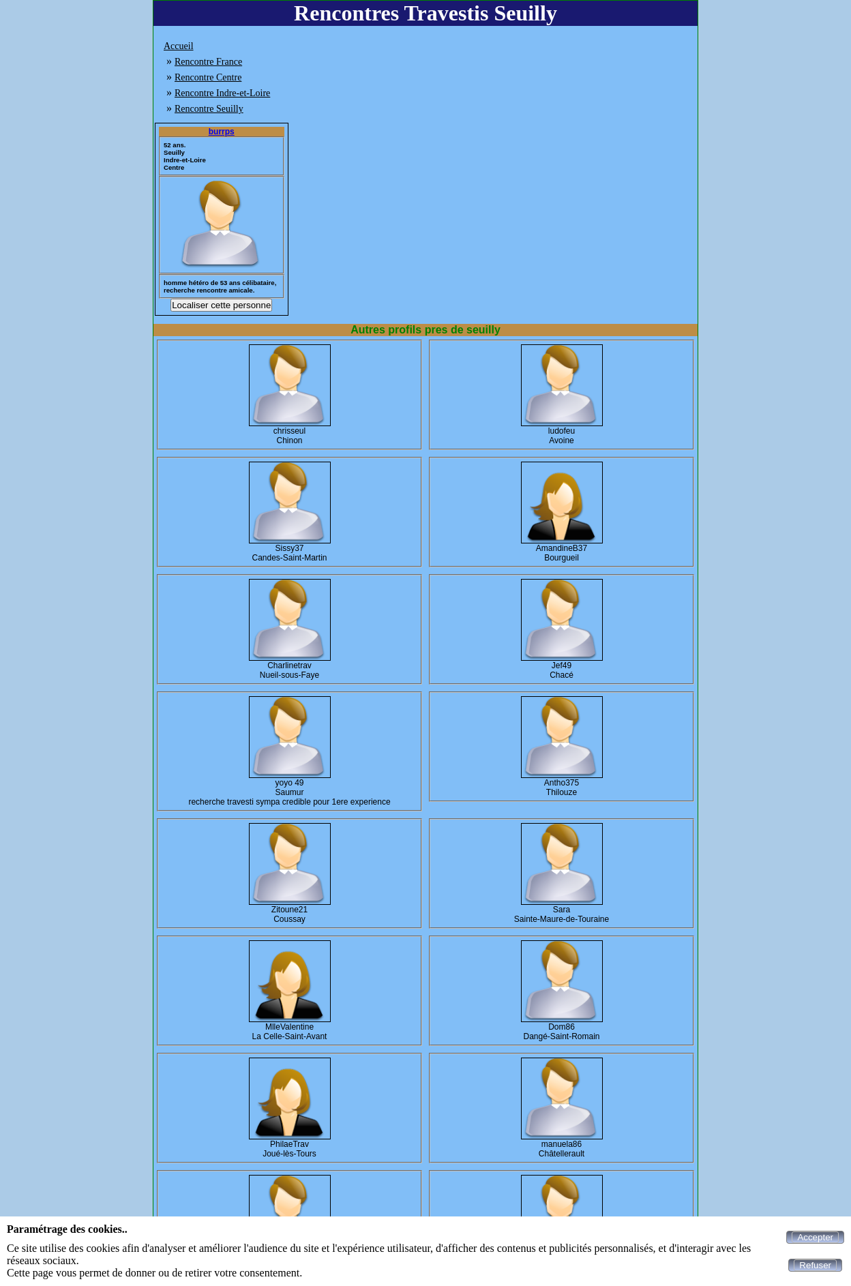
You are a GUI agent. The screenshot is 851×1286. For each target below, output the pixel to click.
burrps (222, 131)
